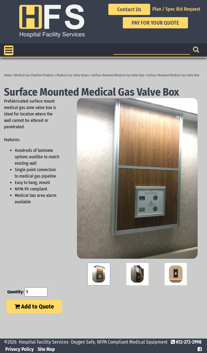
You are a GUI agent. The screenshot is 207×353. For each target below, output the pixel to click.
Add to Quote (34, 306)
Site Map (46, 349)
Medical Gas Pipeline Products (34, 75)
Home (8, 75)
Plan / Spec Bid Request (176, 9)
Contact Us (129, 9)
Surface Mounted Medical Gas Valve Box (118, 75)
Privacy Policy (19, 349)
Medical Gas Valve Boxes (73, 75)
